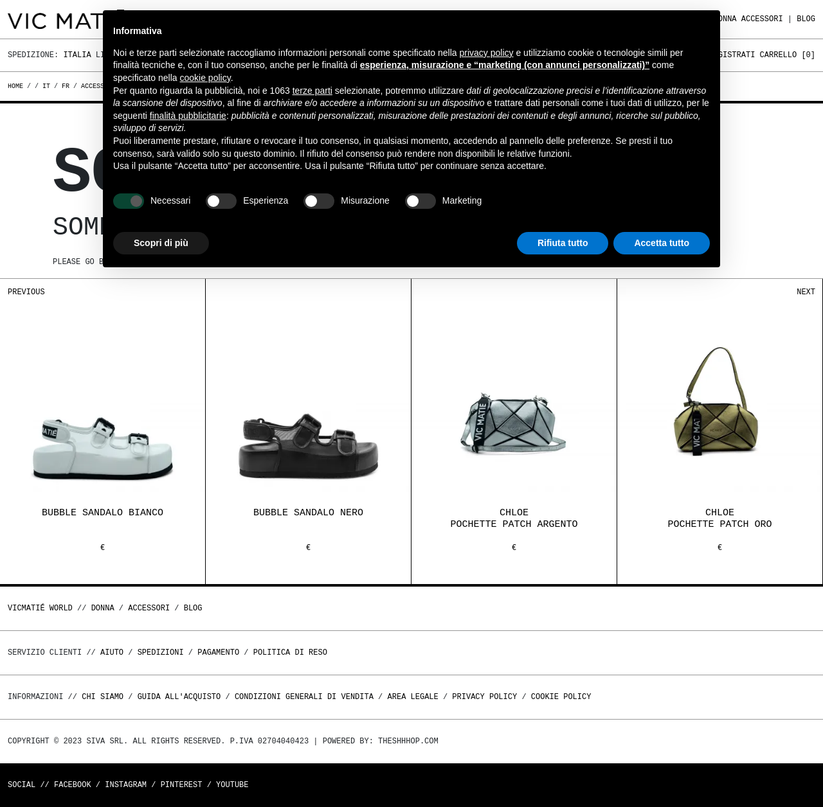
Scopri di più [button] (161, 243)
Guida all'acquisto (179, 696)
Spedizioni (161, 652)
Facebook (72, 784)
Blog (806, 18)
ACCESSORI (762, 18)
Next (806, 292)
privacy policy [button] (487, 53)
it (46, 86)
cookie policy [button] (205, 78)
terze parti (312, 90)
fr (65, 86)
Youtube (232, 784)
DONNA (102, 608)
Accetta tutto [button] (661, 243)
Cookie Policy (561, 696)
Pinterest (182, 784)
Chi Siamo (102, 696)
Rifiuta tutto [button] (563, 243)
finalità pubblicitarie (188, 116)
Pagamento (218, 652)
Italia (77, 54)
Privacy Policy (484, 696)
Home (17, 86)
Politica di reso (290, 652)
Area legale (412, 696)
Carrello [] (787, 54)
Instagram (126, 784)
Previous (26, 292)
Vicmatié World (40, 608)
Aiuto (111, 652)
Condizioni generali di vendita (304, 696)
